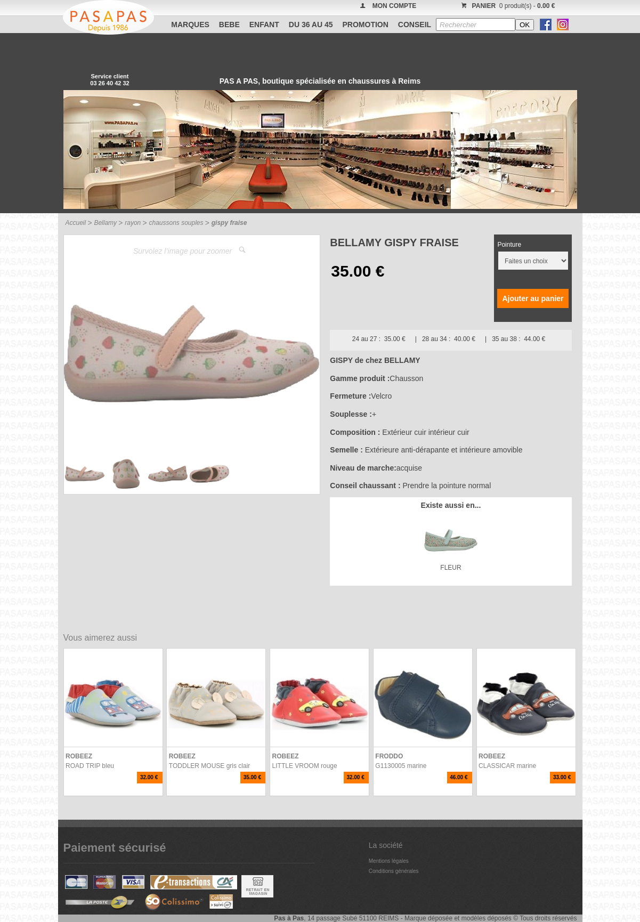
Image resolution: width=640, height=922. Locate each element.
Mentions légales (389, 861)
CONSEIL (414, 24)
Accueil (76, 223)
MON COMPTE (394, 6)
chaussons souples (176, 223)
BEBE (229, 24)
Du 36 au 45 (311, 24)
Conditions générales (394, 871)
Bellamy (105, 223)
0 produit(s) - (507, 6)
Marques (190, 24)
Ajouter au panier (532, 298)
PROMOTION (365, 24)
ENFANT (264, 24)
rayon (133, 223)
